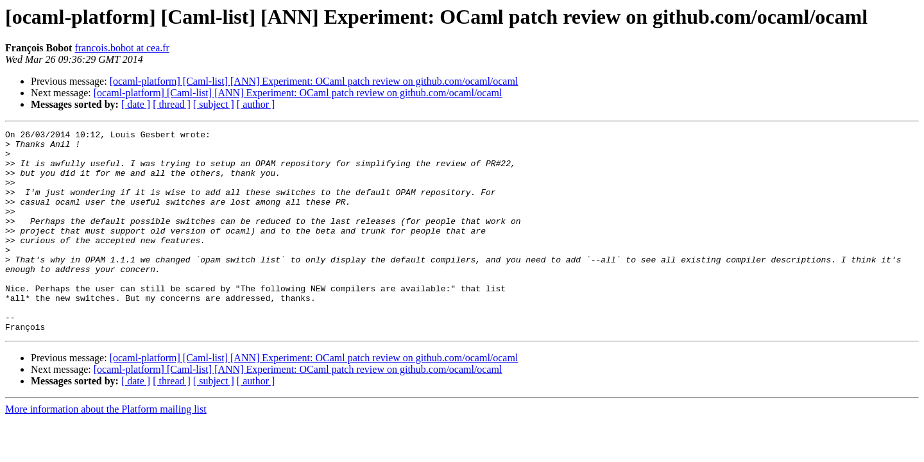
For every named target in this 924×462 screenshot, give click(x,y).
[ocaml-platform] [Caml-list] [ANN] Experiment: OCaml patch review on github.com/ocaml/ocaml (314, 81)
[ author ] (256, 104)
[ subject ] (213, 104)
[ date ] (135, 104)
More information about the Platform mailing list (106, 449)
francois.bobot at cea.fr (121, 47)
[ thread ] (172, 104)
